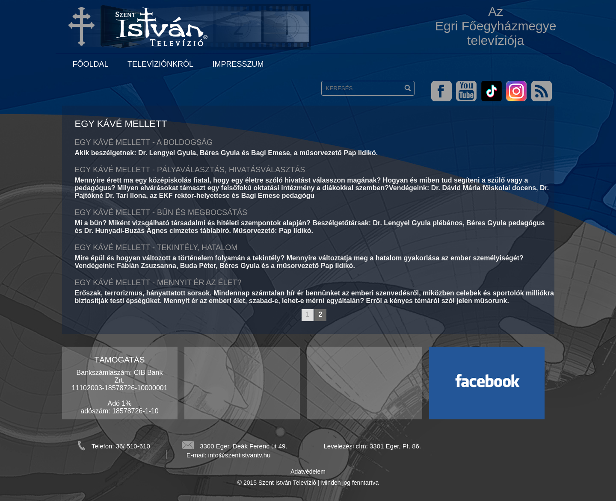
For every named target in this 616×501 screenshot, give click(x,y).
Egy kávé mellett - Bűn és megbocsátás (161, 212)
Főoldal (91, 64)
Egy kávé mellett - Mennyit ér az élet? (158, 282)
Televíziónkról (160, 64)
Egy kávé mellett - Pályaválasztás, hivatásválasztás (190, 169)
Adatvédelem (308, 471)
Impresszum (238, 64)
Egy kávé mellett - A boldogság (144, 142)
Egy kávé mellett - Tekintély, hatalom (156, 247)
